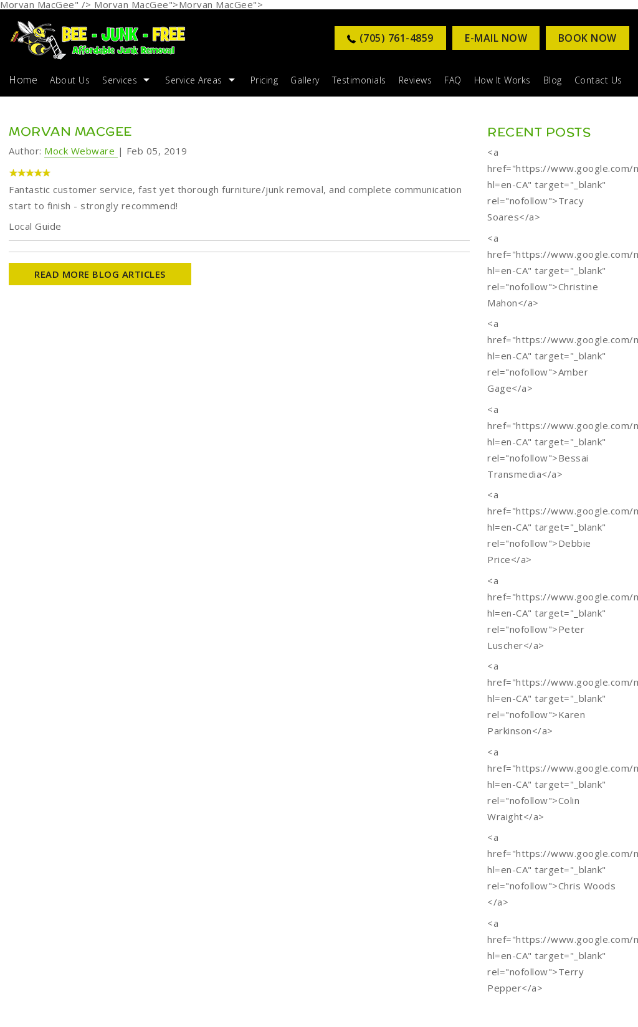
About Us (70, 80)
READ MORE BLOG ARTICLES (100, 274)
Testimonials (359, 80)
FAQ (453, 80)
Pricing (264, 80)
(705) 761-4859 (396, 38)
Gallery (305, 80)
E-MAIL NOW (496, 38)
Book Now (587, 38)
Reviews (415, 80)
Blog (552, 80)
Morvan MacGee (70, 131)
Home (23, 80)
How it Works (502, 80)
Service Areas (193, 80)
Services (119, 80)
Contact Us (598, 80)
